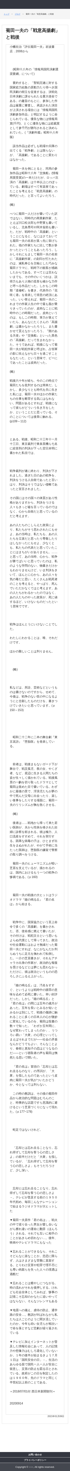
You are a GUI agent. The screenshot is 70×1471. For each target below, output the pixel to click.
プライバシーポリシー (35, 1460)
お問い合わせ (35, 1454)
